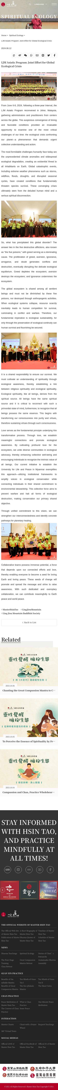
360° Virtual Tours (8, 1031)
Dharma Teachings (9, 953)
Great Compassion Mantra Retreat (27, 961)
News (4, 947)
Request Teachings (46, 1024)
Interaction (8, 1018)
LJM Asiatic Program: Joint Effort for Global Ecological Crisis (26, 41)
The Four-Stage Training (7, 961)
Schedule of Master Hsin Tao (46, 939)
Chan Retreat (6, 966)
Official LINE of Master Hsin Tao (8, 1045)
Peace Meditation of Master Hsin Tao (9, 1003)
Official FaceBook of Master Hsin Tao (28, 1045)
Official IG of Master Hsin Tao (46, 1045)
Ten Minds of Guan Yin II (46, 981)
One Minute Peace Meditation (46, 1003)
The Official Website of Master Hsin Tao (25, 924)
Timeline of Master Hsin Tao (46, 932)
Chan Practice (10, 995)
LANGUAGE (41, 4)
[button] (2, 890)
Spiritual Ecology (16, 35)
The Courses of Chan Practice (10, 1010)
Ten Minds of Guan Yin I (28, 981)
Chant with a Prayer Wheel (28, 1026)
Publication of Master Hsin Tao (10, 939)
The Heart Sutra (45, 986)
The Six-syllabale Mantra (27, 987)
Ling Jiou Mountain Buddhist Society (21, 613)
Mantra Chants (7, 1024)
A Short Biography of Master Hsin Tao (28, 932)
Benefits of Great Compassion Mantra (9, 987)
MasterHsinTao (10, 609)
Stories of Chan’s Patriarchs (46, 955)
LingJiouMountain (31, 609)
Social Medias (9, 1037)
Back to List (29, 622)
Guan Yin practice (12, 973)
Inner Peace (25, 1008)
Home (4, 35)
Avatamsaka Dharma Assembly (47, 961)
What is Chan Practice (25, 1003)
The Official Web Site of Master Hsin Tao (10, 932)
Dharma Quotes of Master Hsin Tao (27, 939)
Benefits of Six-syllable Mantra (7, 981)
